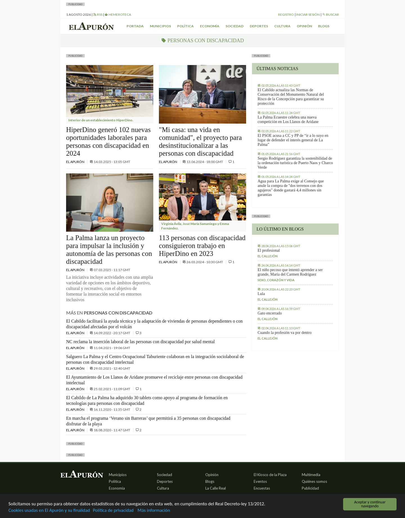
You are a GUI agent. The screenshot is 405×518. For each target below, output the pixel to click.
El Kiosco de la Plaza (270, 474)
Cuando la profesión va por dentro (285, 333)
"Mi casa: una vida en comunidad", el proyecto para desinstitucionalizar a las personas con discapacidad (200, 141)
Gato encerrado (270, 313)
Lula (261, 294)
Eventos (260, 481)
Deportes (259, 26)
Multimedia (311, 474)
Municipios (160, 26)
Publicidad (310, 488)
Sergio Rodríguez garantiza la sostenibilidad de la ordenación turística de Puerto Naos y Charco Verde (295, 162)
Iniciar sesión (308, 14)
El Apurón (75, 162)
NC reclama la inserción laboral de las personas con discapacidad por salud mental (140, 341)
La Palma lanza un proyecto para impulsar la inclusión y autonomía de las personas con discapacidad (109, 249)
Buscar (330, 14)
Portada (135, 26)
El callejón (268, 256)
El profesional (269, 250)
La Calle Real (215, 488)
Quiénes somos (314, 481)
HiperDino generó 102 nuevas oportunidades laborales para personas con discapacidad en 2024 (108, 141)
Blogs (323, 26)
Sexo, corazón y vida (276, 280)
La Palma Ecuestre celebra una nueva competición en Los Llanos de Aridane (288, 119)
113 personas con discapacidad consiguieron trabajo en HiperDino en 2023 (202, 245)
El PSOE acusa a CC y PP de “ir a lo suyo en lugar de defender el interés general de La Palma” (293, 140)
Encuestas (262, 488)
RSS (97, 14)
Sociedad (235, 26)
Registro (286, 14)
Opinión (304, 26)
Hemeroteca (118, 14)
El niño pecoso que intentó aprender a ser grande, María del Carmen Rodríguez (290, 272)
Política (185, 26)
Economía (209, 26)
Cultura (282, 26)
